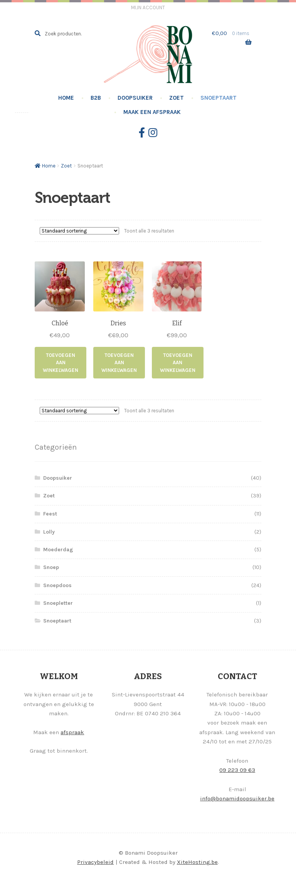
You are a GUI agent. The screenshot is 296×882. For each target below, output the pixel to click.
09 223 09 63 (237, 770)
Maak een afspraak (152, 112)
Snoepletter (58, 603)
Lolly (49, 532)
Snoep (51, 567)
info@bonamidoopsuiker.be (237, 798)
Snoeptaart (218, 97)
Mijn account (148, 7)
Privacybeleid (95, 862)
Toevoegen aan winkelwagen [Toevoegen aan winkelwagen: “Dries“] (119, 362)
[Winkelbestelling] (79, 230)
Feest (50, 513)
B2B (96, 97)
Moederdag (58, 549)
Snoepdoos (57, 585)
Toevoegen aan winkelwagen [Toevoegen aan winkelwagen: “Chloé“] (60, 362)
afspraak (72, 732)
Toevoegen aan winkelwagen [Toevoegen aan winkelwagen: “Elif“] (177, 362)
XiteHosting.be (197, 862)
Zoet (176, 97)
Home (66, 97)
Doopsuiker (135, 97)
